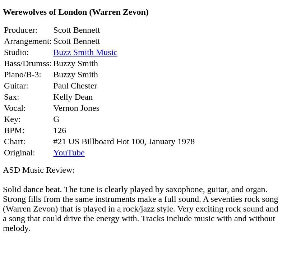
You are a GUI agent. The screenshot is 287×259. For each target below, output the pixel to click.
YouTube (68, 152)
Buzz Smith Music (85, 52)
